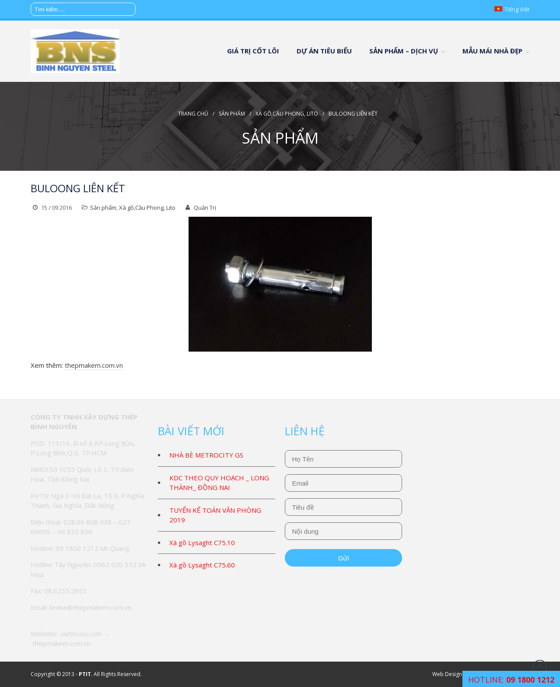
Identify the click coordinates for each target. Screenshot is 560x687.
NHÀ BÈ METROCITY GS (206, 455)
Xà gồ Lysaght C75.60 (202, 564)
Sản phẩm (232, 113)
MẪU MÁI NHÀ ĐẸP (492, 50)
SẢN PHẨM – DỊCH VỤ (403, 50)
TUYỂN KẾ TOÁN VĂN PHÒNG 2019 (215, 515)
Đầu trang (540, 667)
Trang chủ (193, 113)
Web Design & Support (460, 674)
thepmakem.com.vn (94, 365)
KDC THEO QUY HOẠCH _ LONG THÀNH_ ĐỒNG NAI (219, 482)
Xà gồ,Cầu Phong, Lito (287, 113)
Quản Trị (205, 207)
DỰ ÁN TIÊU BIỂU (324, 50)
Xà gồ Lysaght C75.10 (202, 542)
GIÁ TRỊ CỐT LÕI (253, 50)
